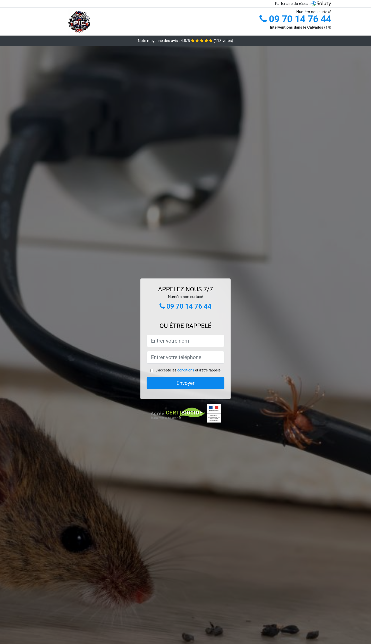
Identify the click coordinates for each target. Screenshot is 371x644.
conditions (185, 370)
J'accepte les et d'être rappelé (188, 370)
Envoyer (185, 383)
